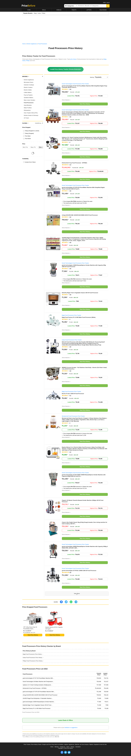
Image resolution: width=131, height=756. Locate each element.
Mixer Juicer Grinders (29, 100)
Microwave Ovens (28, 82)
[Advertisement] (65, 29)
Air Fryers (26, 118)
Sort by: (92, 77)
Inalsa (39, 13)
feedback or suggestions (71, 727)
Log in (108, 2)
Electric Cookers (28, 87)
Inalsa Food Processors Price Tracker (72, 340)
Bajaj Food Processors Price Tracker (71, 315)
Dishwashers (27, 110)
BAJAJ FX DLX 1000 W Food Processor (73, 393)
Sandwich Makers (28, 97)
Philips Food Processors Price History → (33, 661)
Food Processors (28, 102)
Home (51, 746)
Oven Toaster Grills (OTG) (31, 113)
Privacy (72, 746)
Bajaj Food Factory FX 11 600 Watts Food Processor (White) (78, 317)
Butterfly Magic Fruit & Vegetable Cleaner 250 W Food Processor (80, 292)
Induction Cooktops (29, 85)
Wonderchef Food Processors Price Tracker (73, 416)
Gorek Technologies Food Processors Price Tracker (75, 83)
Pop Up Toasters (28, 95)
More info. (57, 736)
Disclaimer (78, 746)
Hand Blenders (28, 105)
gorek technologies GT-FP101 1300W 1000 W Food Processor (79, 570)
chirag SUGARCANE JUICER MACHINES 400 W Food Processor (80, 215)
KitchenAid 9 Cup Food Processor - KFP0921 (74, 163)
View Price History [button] (85, 104)
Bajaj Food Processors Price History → (33, 654)
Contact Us (62, 746)
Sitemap (57, 746)
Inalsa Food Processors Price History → (33, 657)
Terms (67, 746)
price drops (73, 59)
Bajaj (35, 13)
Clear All (38, 123)
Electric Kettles (28, 90)
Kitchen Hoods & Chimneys (31, 115)
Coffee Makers (27, 92)
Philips (43, 13)
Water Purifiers (28, 107)
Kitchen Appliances (29, 79)
